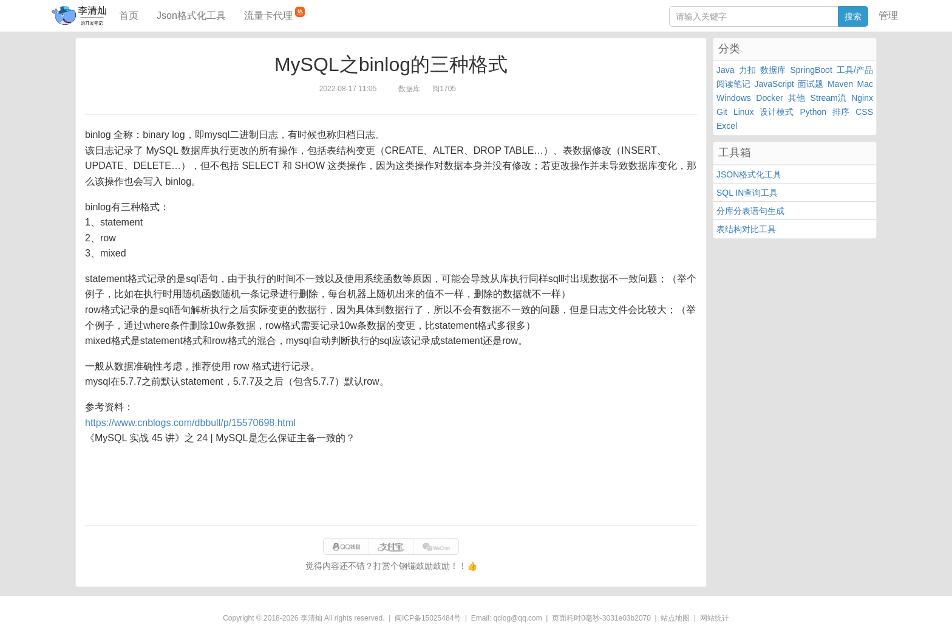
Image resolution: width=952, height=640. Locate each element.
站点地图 (675, 618)
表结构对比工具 (746, 229)
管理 (888, 15)
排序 (840, 112)
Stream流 (828, 98)
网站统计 (714, 618)
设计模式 (777, 112)
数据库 (773, 70)
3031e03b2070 (626, 618)
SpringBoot (811, 70)
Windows (733, 98)
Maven (840, 84)
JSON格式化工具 (748, 174)
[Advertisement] (391, 485)
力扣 (747, 70)
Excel (726, 126)
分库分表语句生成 (750, 211)
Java (725, 70)
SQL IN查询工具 (747, 193)
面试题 (810, 84)
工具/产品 (855, 70)
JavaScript (774, 84)
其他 (796, 98)
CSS (864, 112)
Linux (743, 112)
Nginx (862, 98)
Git (721, 112)
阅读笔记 (733, 84)
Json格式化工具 (191, 15)
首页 (128, 15)
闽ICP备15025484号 (428, 618)
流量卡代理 (274, 14)
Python (813, 112)
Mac (865, 84)
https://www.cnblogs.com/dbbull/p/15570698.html (190, 423)
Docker (769, 98)
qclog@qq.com (517, 618)
